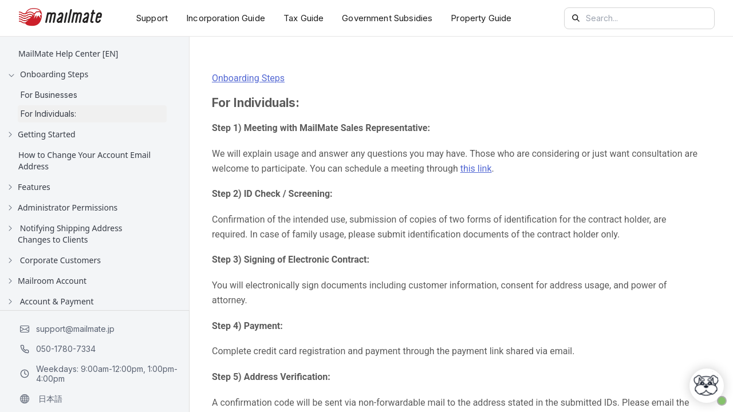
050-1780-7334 (58, 349)
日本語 (41, 398)
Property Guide (481, 18)
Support (152, 18)
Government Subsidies (387, 18)
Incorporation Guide (225, 18)
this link (476, 168)
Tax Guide (303, 18)
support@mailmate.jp (67, 329)
